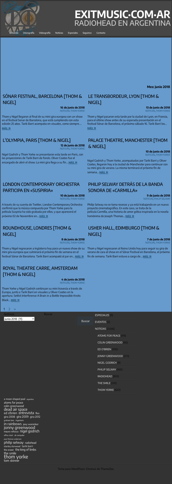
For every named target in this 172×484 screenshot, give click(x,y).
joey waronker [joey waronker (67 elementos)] (30, 424)
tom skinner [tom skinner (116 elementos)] (11, 460)
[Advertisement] (86, 60)
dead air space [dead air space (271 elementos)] (15, 409)
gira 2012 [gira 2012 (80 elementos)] (35, 416)
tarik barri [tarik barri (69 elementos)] (27, 446)
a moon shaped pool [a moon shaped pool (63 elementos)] (14, 398)
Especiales (73, 32)
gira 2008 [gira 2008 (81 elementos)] (9, 416)
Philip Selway (162, 198)
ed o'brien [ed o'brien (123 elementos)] (10, 413)
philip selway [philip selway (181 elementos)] (14, 442)
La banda (13, 32)
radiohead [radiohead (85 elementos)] (30, 442)
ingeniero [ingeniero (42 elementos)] (20, 420)
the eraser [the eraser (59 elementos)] (9, 449)
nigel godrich (107, 362)
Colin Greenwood (110, 342)
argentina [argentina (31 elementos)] (30, 399)
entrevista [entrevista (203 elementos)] (26, 412)
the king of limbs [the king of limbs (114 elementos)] (25, 449)
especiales (102, 315)
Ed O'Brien (104, 349)
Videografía (44, 32)
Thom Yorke (78, 110)
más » (6, 128)
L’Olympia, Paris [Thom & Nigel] (37, 140)
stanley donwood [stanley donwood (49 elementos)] (12, 446)
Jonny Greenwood (110, 356)
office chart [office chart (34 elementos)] (8, 435)
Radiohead (105, 376)
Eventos (100, 322)
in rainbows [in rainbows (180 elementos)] (13, 423)
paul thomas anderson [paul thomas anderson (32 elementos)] (12, 439)
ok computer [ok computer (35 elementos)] (19, 435)
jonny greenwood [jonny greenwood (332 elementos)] (19, 427)
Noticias (59, 32)
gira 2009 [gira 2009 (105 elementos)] (23, 416)
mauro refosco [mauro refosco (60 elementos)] (11, 431)
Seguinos (87, 32)
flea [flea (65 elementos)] (37, 413)
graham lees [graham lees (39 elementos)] (9, 420)
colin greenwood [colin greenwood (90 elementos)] (14, 406)
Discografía (28, 32)
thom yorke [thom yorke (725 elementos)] (16, 456)
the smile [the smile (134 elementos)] (10, 453)
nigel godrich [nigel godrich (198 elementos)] (29, 431)
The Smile (104, 383)
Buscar (48, 314)
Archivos (9, 314)
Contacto (100, 32)
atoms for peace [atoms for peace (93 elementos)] (13, 402)
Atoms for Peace (109, 335)
